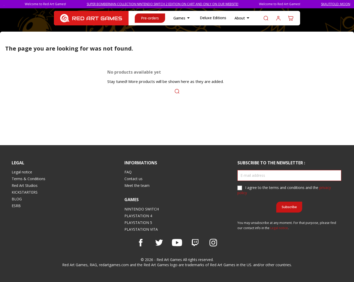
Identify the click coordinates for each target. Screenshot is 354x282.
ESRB (16, 205)
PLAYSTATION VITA (141, 229)
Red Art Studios (25, 185)
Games (182, 18)
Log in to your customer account (278, 18)
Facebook (141, 242)
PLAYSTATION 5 (138, 222)
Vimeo (195, 242)
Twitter (159, 242)
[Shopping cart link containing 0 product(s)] (291, 18)
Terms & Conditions (28, 178)
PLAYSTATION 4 (138, 215)
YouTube (177, 242)
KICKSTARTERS (25, 192)
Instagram (213, 242)
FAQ (128, 172)
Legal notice (22, 172)
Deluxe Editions (213, 17)
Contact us (133, 178)
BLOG (17, 198)
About (243, 18)
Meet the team (137, 185)
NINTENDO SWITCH (141, 209)
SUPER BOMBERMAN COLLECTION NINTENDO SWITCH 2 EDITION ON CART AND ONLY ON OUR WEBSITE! (168, 4)
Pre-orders (150, 18)
